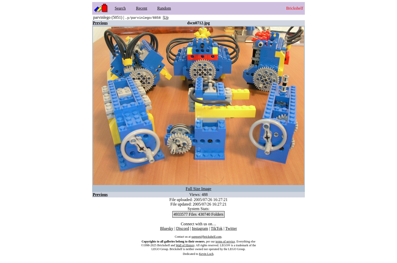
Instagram (200, 228)
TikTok (217, 228)
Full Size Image (198, 189)
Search (120, 8)
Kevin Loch (206, 254)
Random (164, 8)
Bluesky (166, 228)
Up (166, 17)
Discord (182, 228)
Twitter (231, 228)
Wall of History (185, 245)
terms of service (225, 241)
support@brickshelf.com (206, 236)
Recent (141, 8)
